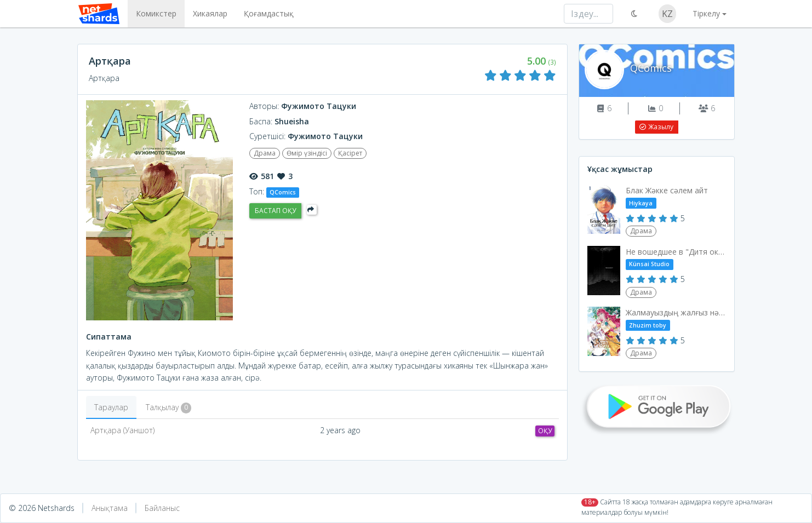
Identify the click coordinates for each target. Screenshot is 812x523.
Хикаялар (209, 13)
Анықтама (110, 508)
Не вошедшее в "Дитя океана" (676, 251)
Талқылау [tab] (168, 407)
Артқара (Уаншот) (122, 430)
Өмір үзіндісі (307, 153)
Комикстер (155, 13)
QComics (651, 67)
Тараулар (111, 407)
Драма (265, 153)
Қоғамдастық (268, 13)
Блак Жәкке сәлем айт (667, 190)
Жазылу (655, 126)
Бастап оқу (275, 210)
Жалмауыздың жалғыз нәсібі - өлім (676, 312)
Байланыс (162, 508)
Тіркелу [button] (706, 13)
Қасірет (350, 153)
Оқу (545, 430)
